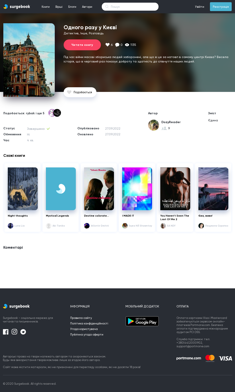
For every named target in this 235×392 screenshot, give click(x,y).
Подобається (83, 92)
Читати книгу (82, 45)
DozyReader (171, 122)
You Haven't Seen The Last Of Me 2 (174, 217)
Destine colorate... (96, 215)
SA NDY (171, 225)
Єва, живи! (205, 215)
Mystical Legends (58, 215)
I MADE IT (128, 215)
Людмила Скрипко (216, 225)
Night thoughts (18, 215)
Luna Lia (19, 225)
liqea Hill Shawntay (140, 225)
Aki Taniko (59, 225)
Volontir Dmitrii (100, 225)
